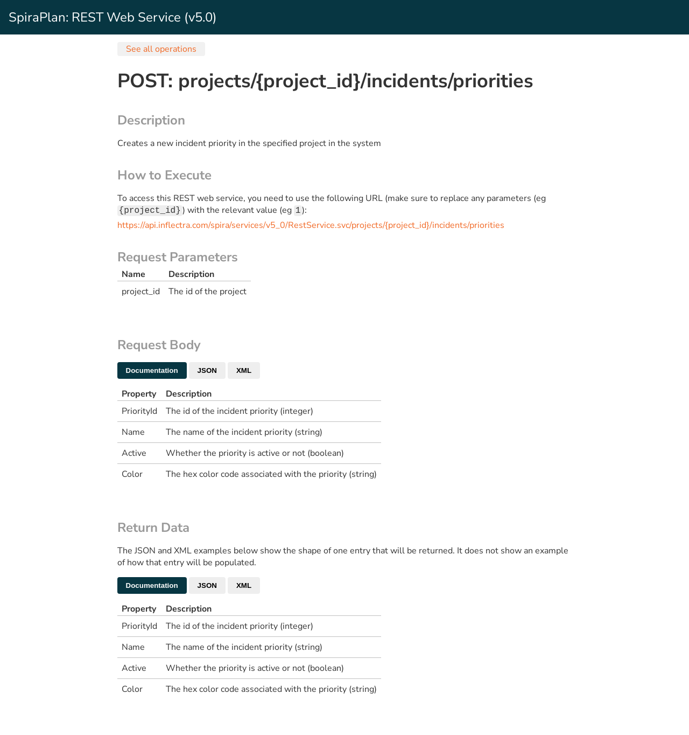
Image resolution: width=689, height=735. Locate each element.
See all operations (161, 49)
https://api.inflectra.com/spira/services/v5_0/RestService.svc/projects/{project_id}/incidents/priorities (310, 226)
